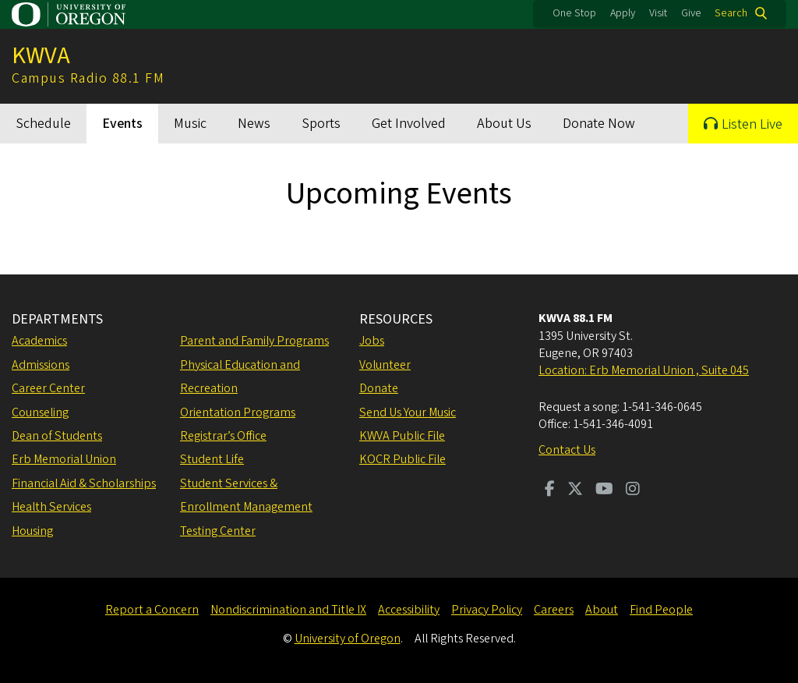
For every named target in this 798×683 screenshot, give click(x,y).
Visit (658, 13)
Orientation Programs (237, 412)
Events (122, 123)
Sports (321, 123)
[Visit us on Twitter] (575, 490)
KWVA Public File (402, 435)
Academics (39, 340)
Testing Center (218, 531)
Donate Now (599, 123)
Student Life (212, 459)
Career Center (48, 388)
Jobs (371, 340)
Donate (378, 388)
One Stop (574, 13)
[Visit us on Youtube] (604, 490)
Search (731, 13)
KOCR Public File (402, 459)
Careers (554, 609)
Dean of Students (57, 435)
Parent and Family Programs (254, 340)
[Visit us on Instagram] (633, 490)
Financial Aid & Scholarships (84, 483)
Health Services (51, 506)
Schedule (43, 123)
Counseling (40, 412)
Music (190, 123)
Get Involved (409, 123)
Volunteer (385, 364)
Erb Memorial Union (64, 459)
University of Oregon (348, 638)
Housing (32, 531)
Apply (622, 13)
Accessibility (409, 609)
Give (691, 13)
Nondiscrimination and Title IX (288, 609)
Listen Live (752, 124)
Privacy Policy (486, 609)
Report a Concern (152, 609)
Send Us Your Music (407, 412)
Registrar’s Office (223, 435)
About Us (504, 123)
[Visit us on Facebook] (549, 490)
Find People (661, 609)
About (601, 609)
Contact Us (566, 449)
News (254, 123)
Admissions (40, 364)
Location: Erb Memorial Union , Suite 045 (643, 370)
